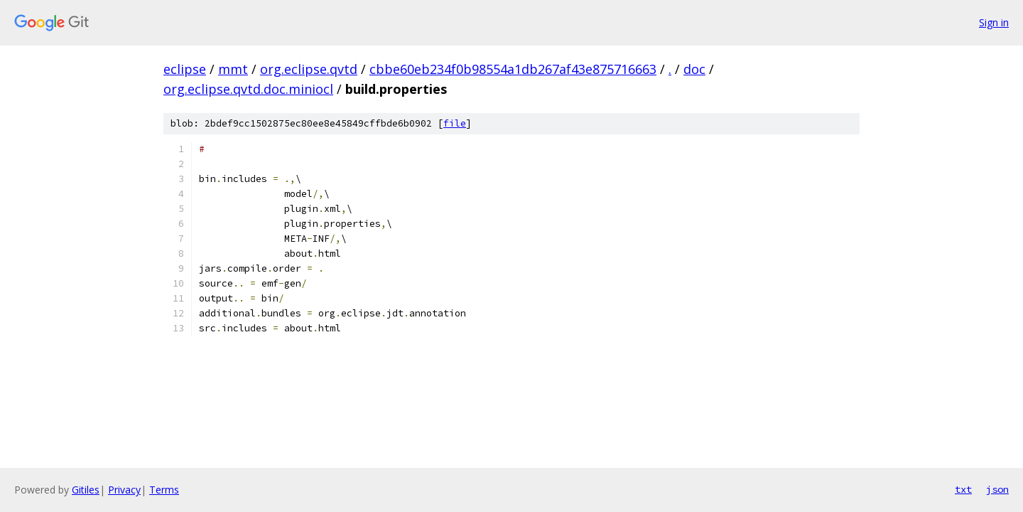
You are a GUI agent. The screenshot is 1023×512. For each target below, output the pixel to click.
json (997, 489)
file (454, 123)
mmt (233, 69)
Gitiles (85, 489)
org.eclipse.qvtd (308, 69)
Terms (164, 489)
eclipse (184, 69)
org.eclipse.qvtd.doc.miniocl (248, 88)
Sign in (994, 22)
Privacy (124, 489)
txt (963, 489)
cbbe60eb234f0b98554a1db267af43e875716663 (512, 69)
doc (694, 69)
